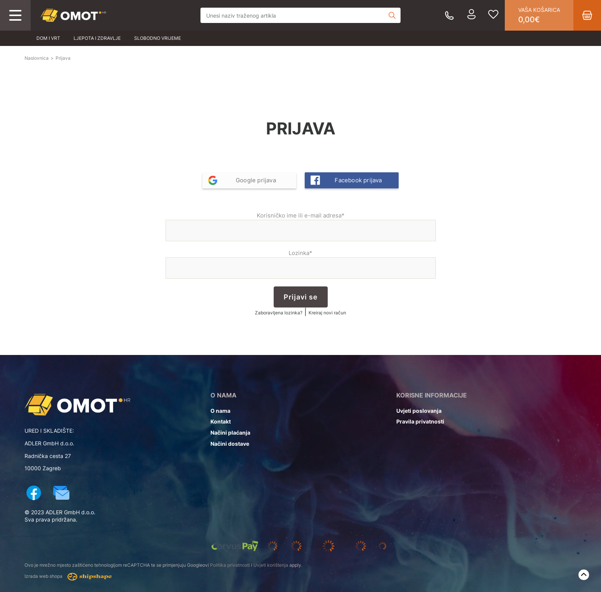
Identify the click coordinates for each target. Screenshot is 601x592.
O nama (220, 410)
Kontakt (220, 421)
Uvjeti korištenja (270, 565)
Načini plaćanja (230, 432)
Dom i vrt (48, 38)
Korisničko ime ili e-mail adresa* (301, 226)
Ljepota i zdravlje (97, 38)
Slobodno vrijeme (157, 38)
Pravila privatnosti (420, 421)
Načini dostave (229, 443)
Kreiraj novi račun (327, 313)
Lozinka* (301, 264)
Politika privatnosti (230, 565)
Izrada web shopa (68, 577)
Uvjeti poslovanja (419, 410)
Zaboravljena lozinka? (278, 313)
